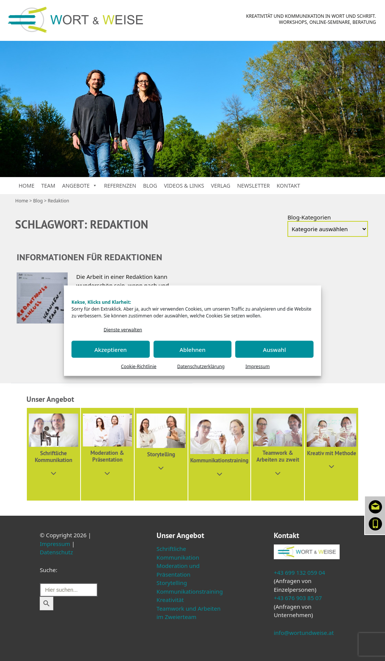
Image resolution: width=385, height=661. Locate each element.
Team (48, 185)
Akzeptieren (110, 349)
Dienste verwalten (123, 329)
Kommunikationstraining (190, 591)
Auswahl (274, 349)
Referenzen (120, 185)
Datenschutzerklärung (201, 366)
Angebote (79, 185)
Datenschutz (56, 552)
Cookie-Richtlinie (139, 366)
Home (26, 185)
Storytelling (172, 582)
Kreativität (170, 599)
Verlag (220, 185)
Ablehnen (193, 349)
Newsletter (253, 185)
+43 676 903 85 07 (298, 598)
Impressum (257, 366)
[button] (53, 454)
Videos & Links (184, 185)
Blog (150, 185)
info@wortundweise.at (304, 632)
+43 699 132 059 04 (299, 572)
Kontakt (288, 185)
